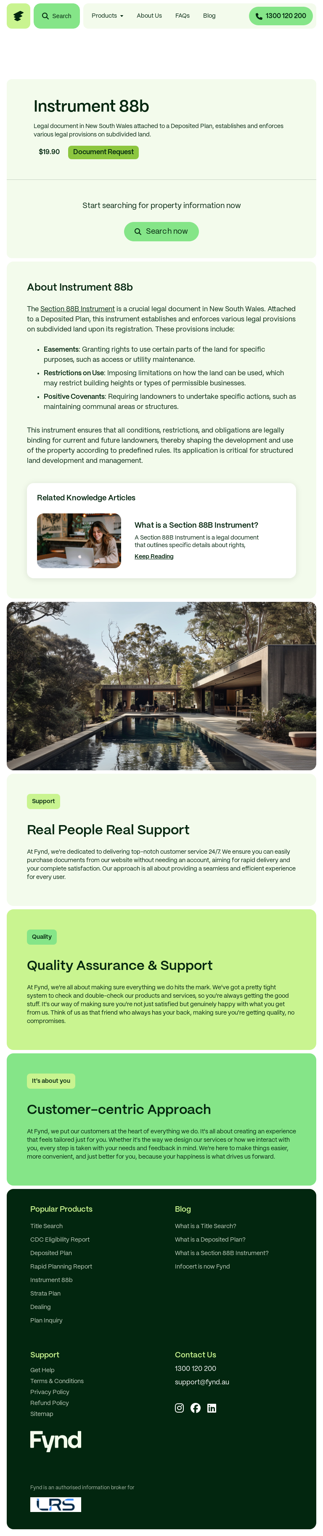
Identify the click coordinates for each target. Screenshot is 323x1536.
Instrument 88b (51, 1280)
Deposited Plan (51, 1253)
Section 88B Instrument (77, 309)
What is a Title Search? (205, 1226)
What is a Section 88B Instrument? (222, 1253)
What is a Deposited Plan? (210, 1240)
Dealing (40, 1307)
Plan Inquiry (46, 1321)
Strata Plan (45, 1294)
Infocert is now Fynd (202, 1267)
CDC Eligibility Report (60, 1240)
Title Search (46, 1226)
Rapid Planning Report (61, 1267)
